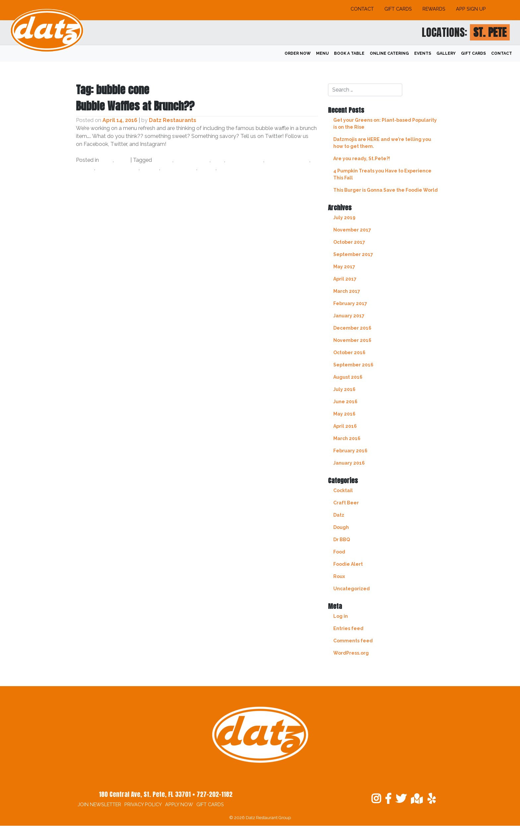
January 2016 (349, 463)
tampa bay (232, 168)
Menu (322, 53)
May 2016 (344, 414)
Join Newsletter (99, 804)
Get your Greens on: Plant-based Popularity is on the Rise (385, 123)
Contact (362, 9)
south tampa (179, 168)
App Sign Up (471, 9)
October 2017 (349, 242)
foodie (85, 168)
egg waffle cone (287, 160)
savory (150, 168)
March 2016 (346, 438)
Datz (106, 160)
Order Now (298, 53)
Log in (340, 616)
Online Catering (389, 53)
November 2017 (352, 229)
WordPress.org (351, 653)
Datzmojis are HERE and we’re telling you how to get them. (382, 143)
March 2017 (346, 291)
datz (218, 160)
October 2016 (349, 352)
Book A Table (349, 53)
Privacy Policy (143, 804)
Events (422, 53)
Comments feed (353, 640)
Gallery (446, 53)
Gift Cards (398, 9)
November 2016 (352, 340)
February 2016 (350, 450)
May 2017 (344, 266)
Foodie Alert (348, 564)
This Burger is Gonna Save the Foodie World (385, 190)
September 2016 (353, 364)
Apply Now (179, 804)
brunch (162, 160)
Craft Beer (346, 502)
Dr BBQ (341, 539)
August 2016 (347, 377)
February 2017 (350, 303)
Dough (341, 527)
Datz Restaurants (172, 120)
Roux (339, 576)
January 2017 (348, 315)
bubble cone (192, 160)
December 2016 (352, 328)
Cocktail (343, 490)
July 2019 (344, 217)
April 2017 (345, 279)
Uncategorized (351, 588)
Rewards (433, 9)
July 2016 (344, 389)
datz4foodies (245, 160)
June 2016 (345, 401)
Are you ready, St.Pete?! (361, 158)
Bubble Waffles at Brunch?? (135, 106)
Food (122, 160)
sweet (207, 168)
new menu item (118, 168)
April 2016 (345, 426)
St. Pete (489, 32)
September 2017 (353, 254)
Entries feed (348, 628)
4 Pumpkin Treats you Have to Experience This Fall (382, 174)
